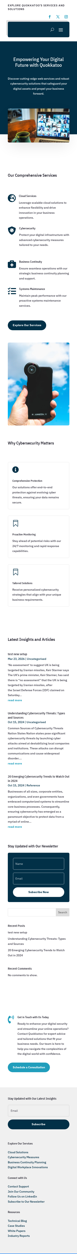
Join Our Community (21, 1191)
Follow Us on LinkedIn (22, 1196)
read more (15, 700)
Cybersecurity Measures (23, 1157)
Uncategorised (36, 659)
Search (62, 912)
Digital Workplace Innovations (28, 1167)
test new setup (17, 654)
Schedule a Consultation (29, 1067)
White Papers (16, 1231)
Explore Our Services (27, 325)
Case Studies (16, 1226)
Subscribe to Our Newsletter (26, 1201)
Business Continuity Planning (27, 1162)
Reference (33, 785)
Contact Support (18, 1186)
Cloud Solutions (18, 1152)
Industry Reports (19, 1236)
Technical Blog (17, 1221)
